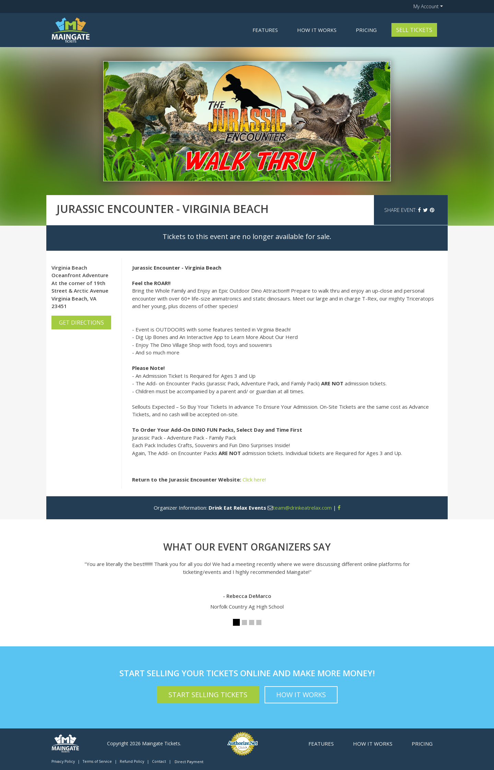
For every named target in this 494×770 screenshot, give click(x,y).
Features (265, 29)
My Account (426, 6)
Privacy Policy (63, 761)
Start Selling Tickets (207, 694)
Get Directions (81, 322)
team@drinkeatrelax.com (302, 507)
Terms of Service (97, 761)
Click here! (254, 479)
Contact (159, 761)
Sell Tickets (414, 30)
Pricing (366, 29)
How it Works (317, 29)
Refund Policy (132, 761)
